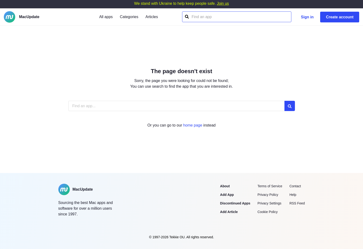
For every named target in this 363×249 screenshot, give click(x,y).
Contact (295, 186)
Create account (339, 17)
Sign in (307, 17)
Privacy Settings (269, 203)
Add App (227, 195)
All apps (106, 16)
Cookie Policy (268, 212)
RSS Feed (297, 203)
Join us (223, 3)
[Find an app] (186, 17)
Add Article (229, 212)
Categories (129, 16)
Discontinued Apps (235, 203)
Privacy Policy (268, 195)
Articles (151, 16)
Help (292, 195)
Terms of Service (270, 186)
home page (192, 125)
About (225, 186)
